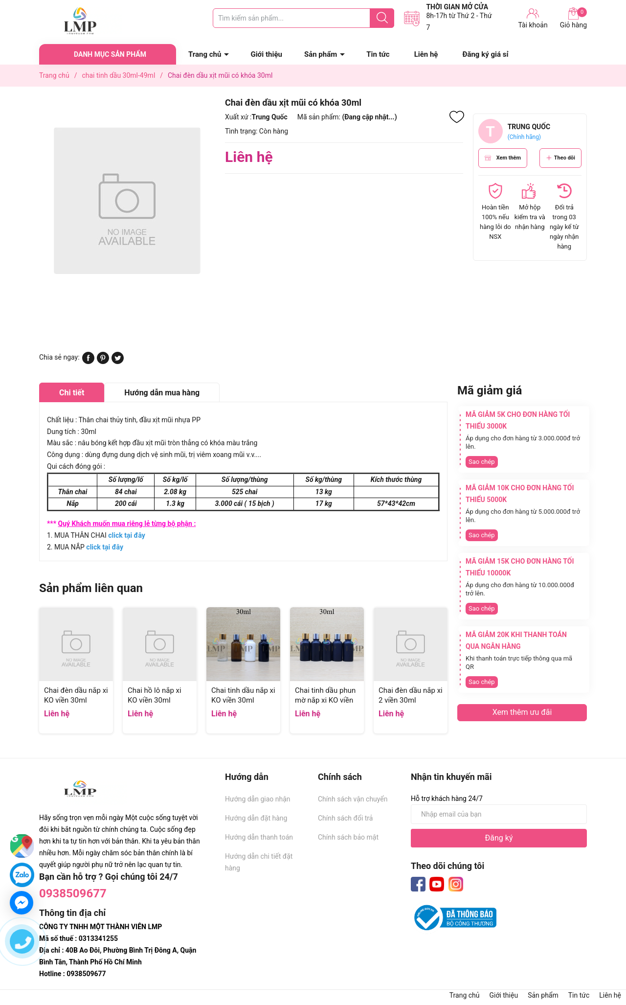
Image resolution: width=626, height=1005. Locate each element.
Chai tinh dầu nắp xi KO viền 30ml (243, 695)
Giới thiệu (266, 54)
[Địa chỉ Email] (499, 814)
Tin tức (377, 54)
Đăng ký (499, 838)
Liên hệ (426, 54)
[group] (127, 200)
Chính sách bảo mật (348, 837)
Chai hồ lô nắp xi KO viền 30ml (154, 695)
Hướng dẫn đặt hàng (256, 818)
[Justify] (382, 18)
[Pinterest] (103, 361)
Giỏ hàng (573, 18)
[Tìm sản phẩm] (303, 18)
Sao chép (482, 461)
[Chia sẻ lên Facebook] (88, 361)
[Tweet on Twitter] (118, 361)
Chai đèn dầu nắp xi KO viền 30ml (76, 695)
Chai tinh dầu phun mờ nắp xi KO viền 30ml (325, 700)
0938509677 (73, 893)
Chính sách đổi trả (345, 818)
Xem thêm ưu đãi (522, 712)
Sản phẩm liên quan (91, 588)
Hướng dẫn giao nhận (258, 799)
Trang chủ (204, 54)
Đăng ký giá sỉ (485, 54)
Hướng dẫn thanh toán (259, 837)
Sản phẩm (320, 54)
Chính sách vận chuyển (353, 799)
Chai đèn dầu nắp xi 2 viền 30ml (411, 695)
